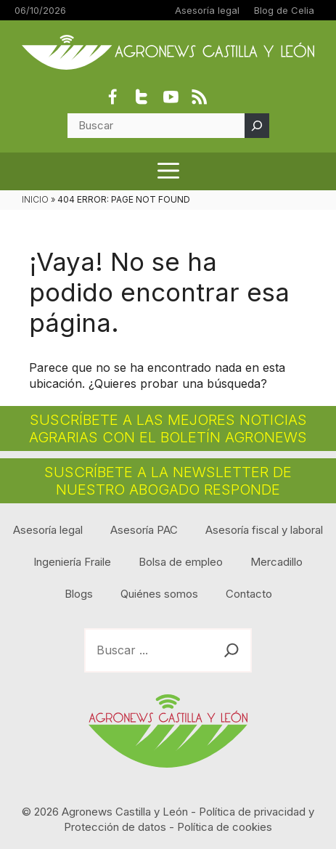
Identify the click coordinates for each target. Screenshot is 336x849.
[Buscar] (257, 125)
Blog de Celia (284, 10)
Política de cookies (224, 827)
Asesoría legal (207, 10)
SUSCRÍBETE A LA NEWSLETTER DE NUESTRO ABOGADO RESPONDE (168, 480)
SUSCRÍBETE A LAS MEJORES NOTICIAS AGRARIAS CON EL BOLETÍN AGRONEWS (168, 428)
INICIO (35, 199)
